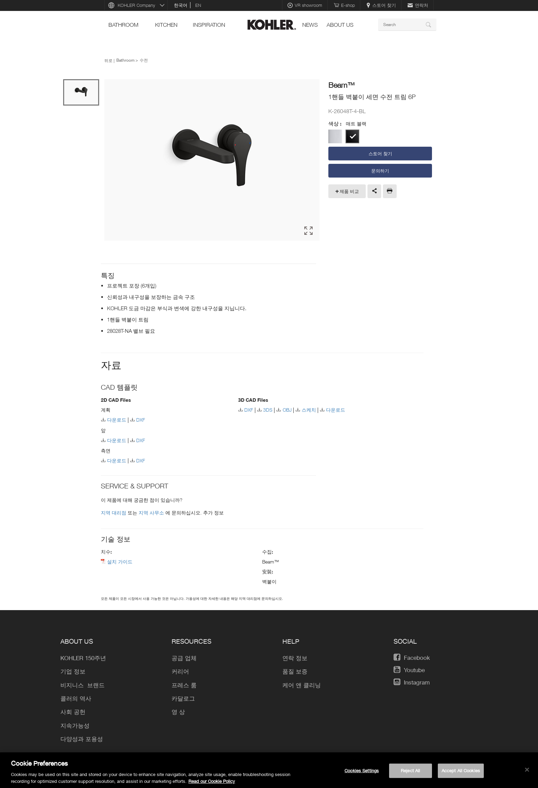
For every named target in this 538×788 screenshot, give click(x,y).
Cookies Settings (361, 773)
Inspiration (209, 25)
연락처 (418, 5)
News (310, 25)
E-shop (344, 5)
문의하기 (380, 170)
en (198, 5)
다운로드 (116, 419)
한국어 (180, 5)
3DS (267, 409)
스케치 (309, 409)
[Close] (527, 772)
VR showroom (305, 5)
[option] (211, 160)
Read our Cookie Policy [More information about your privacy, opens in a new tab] (211, 783)
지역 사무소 (152, 511)
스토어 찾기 (381, 5)
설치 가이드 (119, 560)
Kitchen (166, 25)
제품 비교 (349, 191)
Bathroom (123, 25)
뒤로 (108, 60)
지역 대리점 (114, 511)
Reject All (410, 773)
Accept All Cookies (461, 773)
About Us (340, 25)
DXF (140, 419)
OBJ (287, 409)
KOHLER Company (136, 5)
